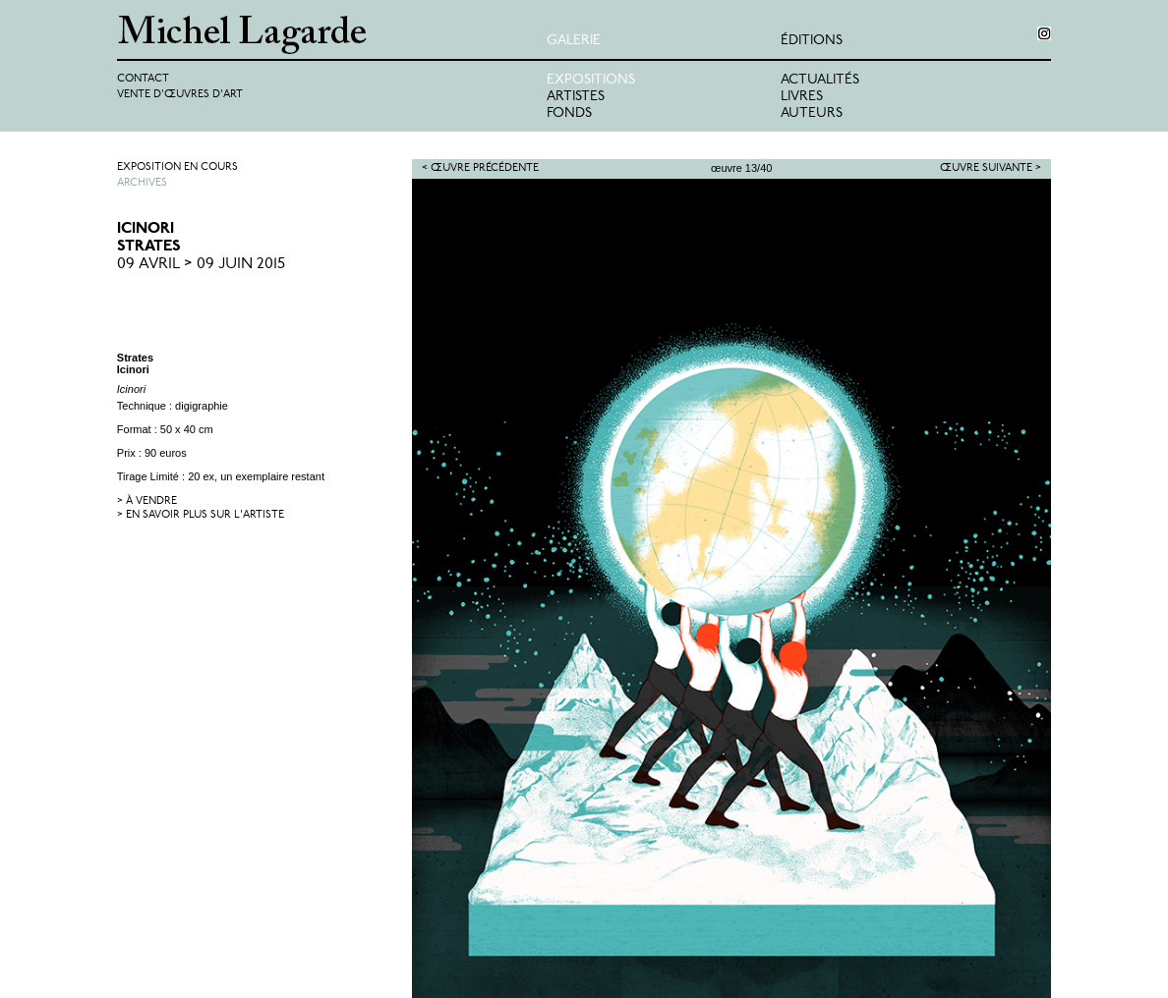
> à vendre (147, 501)
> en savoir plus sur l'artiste (200, 515)
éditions (812, 40)
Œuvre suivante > (990, 168)
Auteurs (812, 113)
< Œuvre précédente (480, 168)
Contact (143, 79)
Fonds (569, 113)
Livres (802, 96)
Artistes (576, 96)
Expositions (591, 80)
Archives (142, 183)
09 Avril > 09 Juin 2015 (201, 264)
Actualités (820, 80)
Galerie (574, 40)
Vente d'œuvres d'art (180, 94)
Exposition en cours (177, 167)
